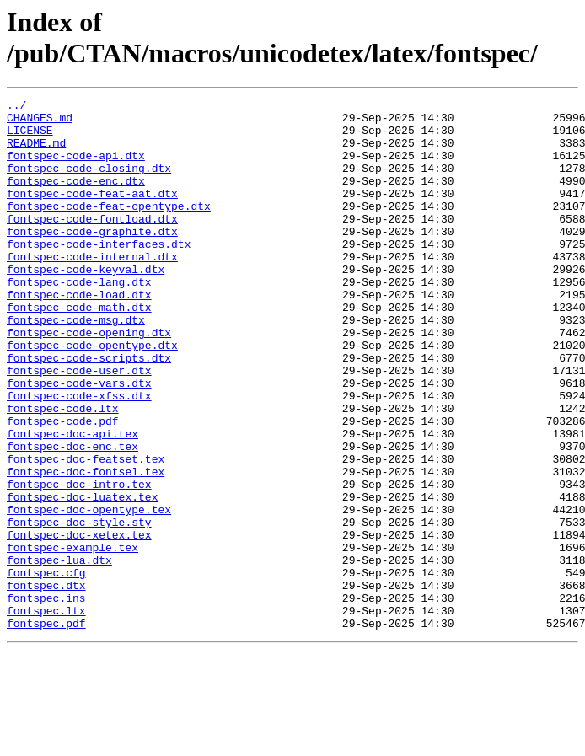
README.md (36, 152)
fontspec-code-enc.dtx (76, 198)
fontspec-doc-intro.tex (79, 562)
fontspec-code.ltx (63, 471)
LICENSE (30, 137)
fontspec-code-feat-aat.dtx (92, 213)
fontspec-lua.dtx (59, 653)
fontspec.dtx (46, 683)
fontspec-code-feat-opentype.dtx (109, 228)
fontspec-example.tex (72, 638)
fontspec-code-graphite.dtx (92, 258)
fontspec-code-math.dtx (79, 349)
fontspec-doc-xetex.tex (79, 622)
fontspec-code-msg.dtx (76, 365)
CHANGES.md (39, 122)
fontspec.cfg (46, 668)
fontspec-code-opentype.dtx (92, 395)
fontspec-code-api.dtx (76, 167)
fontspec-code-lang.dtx (79, 319)
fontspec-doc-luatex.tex (82, 577)
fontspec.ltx (46, 713)
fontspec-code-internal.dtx (92, 289)
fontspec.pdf (46, 729)
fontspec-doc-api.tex (72, 501)
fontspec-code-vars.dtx (79, 440)
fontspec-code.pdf (63, 486)
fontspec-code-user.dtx (79, 425)
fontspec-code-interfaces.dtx (99, 273)
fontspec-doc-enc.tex (72, 516)
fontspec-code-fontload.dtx (92, 243)
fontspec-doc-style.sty (79, 607)
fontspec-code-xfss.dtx (79, 456)
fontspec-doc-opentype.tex (89, 592)
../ (16, 107)
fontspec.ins (46, 698)
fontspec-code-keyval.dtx (85, 304)
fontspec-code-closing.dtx (89, 182)
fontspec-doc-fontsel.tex (85, 547)
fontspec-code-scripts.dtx (89, 410)
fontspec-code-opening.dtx (89, 380)
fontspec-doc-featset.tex (85, 531)
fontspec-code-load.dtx (79, 334)
